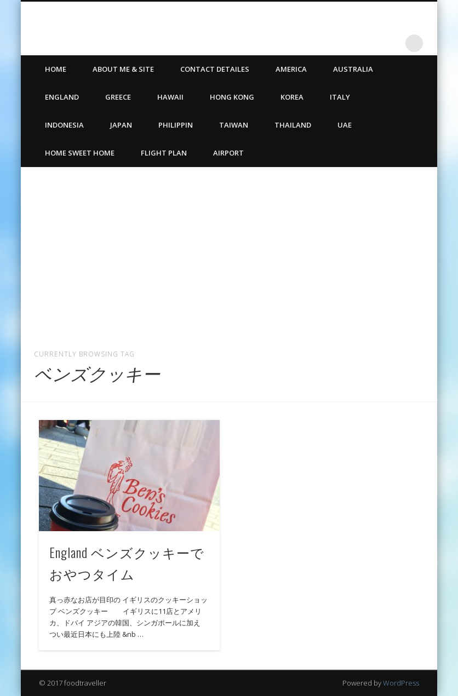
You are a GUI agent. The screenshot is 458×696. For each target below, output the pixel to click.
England (62, 97)
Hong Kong (232, 97)
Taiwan (233, 125)
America (291, 69)
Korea (292, 97)
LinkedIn (391, 43)
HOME (55, 69)
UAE (344, 125)
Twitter (369, 43)
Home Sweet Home (79, 153)
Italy (340, 97)
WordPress (401, 683)
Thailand (292, 125)
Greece (118, 97)
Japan (121, 125)
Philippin (175, 125)
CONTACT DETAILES (214, 69)
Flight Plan (164, 153)
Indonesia (64, 125)
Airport (228, 153)
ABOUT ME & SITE (123, 69)
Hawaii (170, 97)
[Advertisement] (229, 253)
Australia (353, 69)
